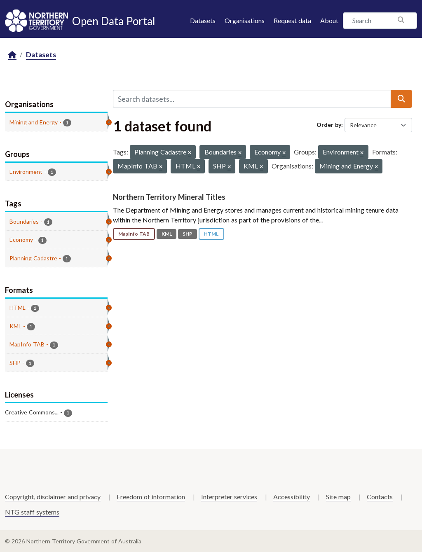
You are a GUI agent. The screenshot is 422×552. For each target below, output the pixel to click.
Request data (292, 20)
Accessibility (291, 497)
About (329, 20)
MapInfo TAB (134, 234)
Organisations (245, 20)
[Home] (12, 55)
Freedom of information (151, 497)
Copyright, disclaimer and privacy (53, 497)
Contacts (380, 497)
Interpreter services (229, 497)
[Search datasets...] (252, 99)
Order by (328, 124)
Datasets (203, 20)
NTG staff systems (32, 512)
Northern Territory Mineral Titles (169, 196)
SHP (187, 234)
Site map (338, 497)
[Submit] (401, 99)
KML (167, 234)
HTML (211, 234)
